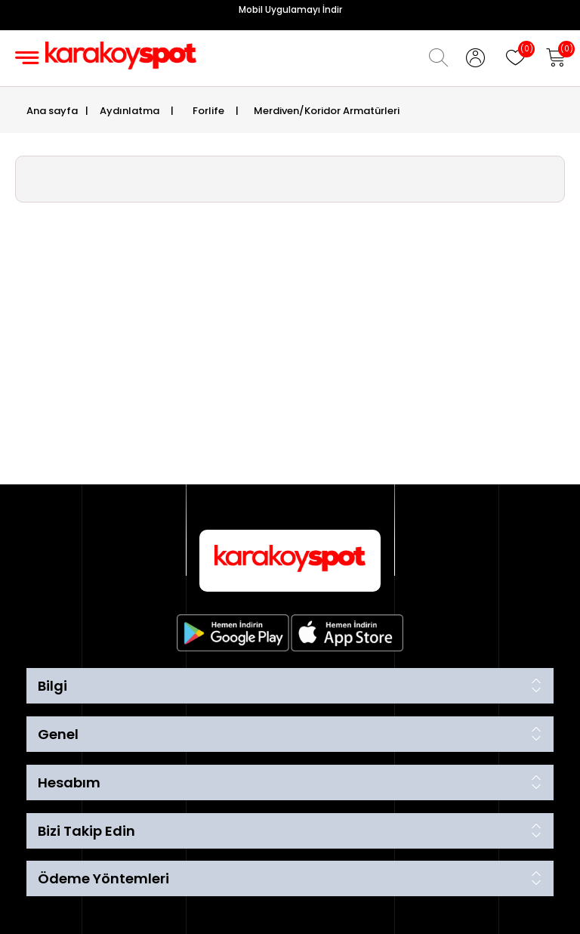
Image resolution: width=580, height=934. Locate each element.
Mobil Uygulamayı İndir (290, 9)
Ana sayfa (52, 111)
